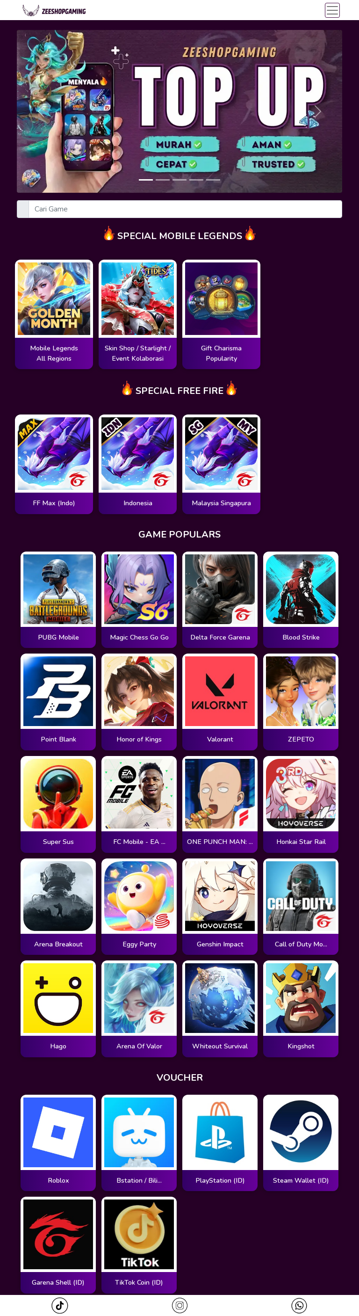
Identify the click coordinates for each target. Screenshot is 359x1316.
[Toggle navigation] (332, 10)
